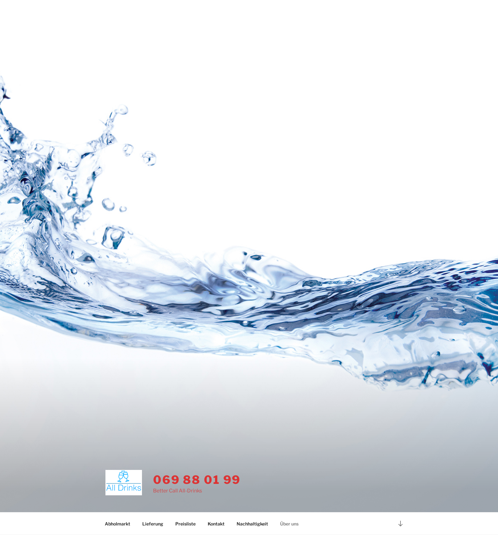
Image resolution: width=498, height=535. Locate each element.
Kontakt (216, 523)
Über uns (289, 523)
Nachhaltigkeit (252, 523)
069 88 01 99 (197, 480)
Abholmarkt (117, 523)
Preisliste (185, 523)
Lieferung (152, 523)
